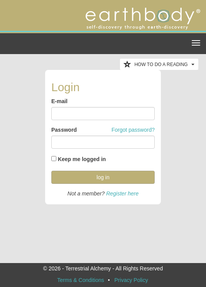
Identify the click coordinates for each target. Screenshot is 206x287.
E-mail (59, 101)
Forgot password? (133, 130)
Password (64, 130)
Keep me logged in (82, 159)
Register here (122, 193)
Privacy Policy (131, 280)
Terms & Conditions (80, 280)
